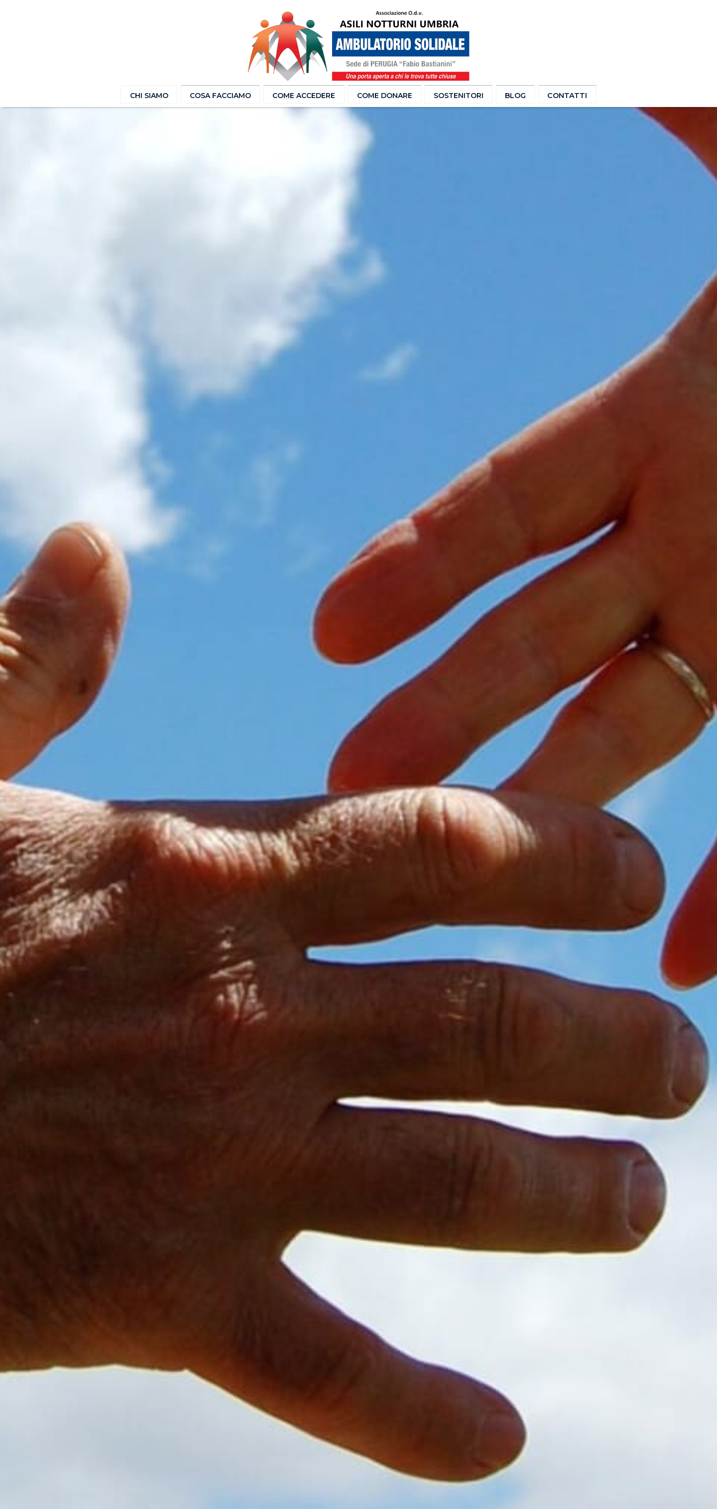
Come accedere (306, 95)
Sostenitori (454, 95)
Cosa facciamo (225, 95)
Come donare (383, 95)
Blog (510, 95)
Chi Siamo (155, 95)
